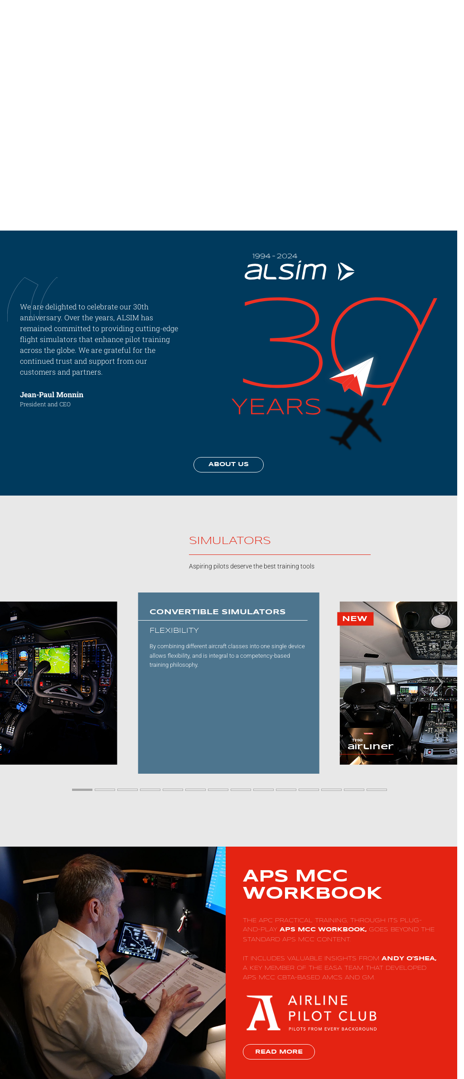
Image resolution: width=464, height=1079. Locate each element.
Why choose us (250, 22)
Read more (279, 1052)
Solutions (295, 22)
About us (228, 464)
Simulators (334, 22)
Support (371, 22)
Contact (429, 22)
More (400, 22)
